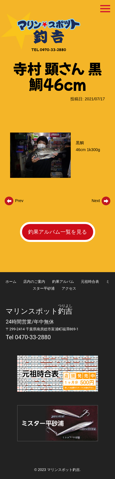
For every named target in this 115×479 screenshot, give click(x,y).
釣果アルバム (63, 281)
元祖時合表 (90, 281)
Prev (13, 200)
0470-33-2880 (33, 337)
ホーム (10, 281)
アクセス (69, 288)
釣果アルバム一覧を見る (57, 232)
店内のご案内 (34, 281)
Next (101, 200)
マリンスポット (32, 311)
